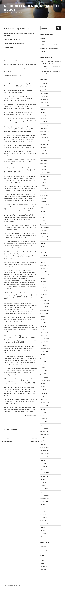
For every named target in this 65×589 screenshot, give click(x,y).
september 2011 (44, 498)
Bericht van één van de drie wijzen (49, 45)
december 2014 (44, 425)
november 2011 (44, 495)
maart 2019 (43, 329)
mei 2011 (42, 511)
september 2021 (44, 236)
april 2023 (43, 182)
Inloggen (42, 560)
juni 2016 (42, 386)
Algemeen (43, 546)
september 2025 (45, 102)
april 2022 (43, 217)
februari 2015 (44, 421)
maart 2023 (43, 185)
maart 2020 (43, 291)
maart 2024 (43, 153)
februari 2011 (44, 520)
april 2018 (43, 364)
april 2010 (43, 536)
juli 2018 (42, 354)
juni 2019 (42, 319)
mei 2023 (43, 179)
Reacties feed (44, 566)
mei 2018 (43, 361)
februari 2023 (44, 189)
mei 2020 (43, 284)
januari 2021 (43, 262)
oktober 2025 (44, 99)
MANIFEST (43, 41)
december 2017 (44, 377)
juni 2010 (43, 530)
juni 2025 (43, 112)
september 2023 (45, 173)
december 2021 (44, 227)
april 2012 (43, 482)
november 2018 (44, 342)
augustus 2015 (44, 406)
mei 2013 (43, 463)
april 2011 (43, 514)
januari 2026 (43, 90)
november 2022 (44, 198)
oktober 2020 (44, 272)
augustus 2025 (44, 106)
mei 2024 (43, 150)
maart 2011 (43, 517)
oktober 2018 (44, 345)
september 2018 (45, 348)
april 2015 (43, 415)
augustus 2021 (44, 240)
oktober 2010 (44, 524)
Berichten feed (44, 563)
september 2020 (45, 275)
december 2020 (44, 265)
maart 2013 (43, 466)
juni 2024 (43, 147)
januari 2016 (43, 399)
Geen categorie (11, 429)
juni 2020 (43, 281)
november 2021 (44, 230)
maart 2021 (43, 256)
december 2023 (44, 163)
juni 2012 (42, 479)
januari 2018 (43, 374)
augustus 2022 (44, 205)
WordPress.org (44, 569)
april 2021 (43, 252)
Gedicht (42, 38)
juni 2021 (42, 246)
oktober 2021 (44, 233)
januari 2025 (43, 128)
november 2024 (44, 134)
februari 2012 (44, 488)
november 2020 (44, 268)
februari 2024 (44, 157)
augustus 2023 (44, 176)
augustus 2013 (44, 457)
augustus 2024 (44, 144)
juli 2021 (42, 243)
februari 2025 (44, 125)
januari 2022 (43, 224)
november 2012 (44, 473)
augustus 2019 (44, 313)
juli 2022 (42, 208)
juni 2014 (42, 437)
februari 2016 (44, 396)
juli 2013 (42, 460)
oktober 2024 (44, 137)
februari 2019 (44, 332)
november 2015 (44, 402)
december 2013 (44, 447)
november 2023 (44, 166)
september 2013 (45, 453)
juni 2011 (42, 508)
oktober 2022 (44, 201)
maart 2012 (43, 485)
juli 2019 (42, 316)
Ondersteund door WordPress (12, 585)
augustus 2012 (44, 476)
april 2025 (43, 118)
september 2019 (45, 310)
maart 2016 (43, 393)
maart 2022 (43, 220)
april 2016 (43, 390)
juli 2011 (42, 504)
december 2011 (44, 492)
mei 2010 (43, 533)
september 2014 (45, 434)
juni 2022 (42, 211)
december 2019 (44, 300)
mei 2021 (43, 249)
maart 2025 (43, 122)
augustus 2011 (44, 501)
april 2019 (43, 326)
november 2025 (44, 96)
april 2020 (43, 287)
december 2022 (44, 195)
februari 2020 (44, 294)
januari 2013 (43, 469)
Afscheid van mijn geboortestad (49, 48)
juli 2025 (42, 109)
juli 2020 (42, 278)
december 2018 (44, 339)
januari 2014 (43, 444)
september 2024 (45, 141)
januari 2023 (43, 192)
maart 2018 (43, 367)
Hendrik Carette (25, 26)
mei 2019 (43, 323)
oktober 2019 (44, 307)
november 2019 (44, 303)
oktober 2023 (44, 169)
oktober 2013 (44, 450)
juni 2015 (42, 409)
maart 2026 (43, 83)
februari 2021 (44, 259)
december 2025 (44, 93)
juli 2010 (42, 527)
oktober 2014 (44, 431)
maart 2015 (43, 418)
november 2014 (44, 428)
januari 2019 (43, 335)
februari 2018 (44, 370)
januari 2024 (43, 160)
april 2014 (43, 441)
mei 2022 (43, 214)
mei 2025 (43, 115)
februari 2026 (44, 86)
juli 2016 (42, 383)
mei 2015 (43, 412)
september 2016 (45, 380)
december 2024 (44, 131)
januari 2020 (43, 297)
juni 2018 (42, 358)
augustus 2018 (44, 351)
